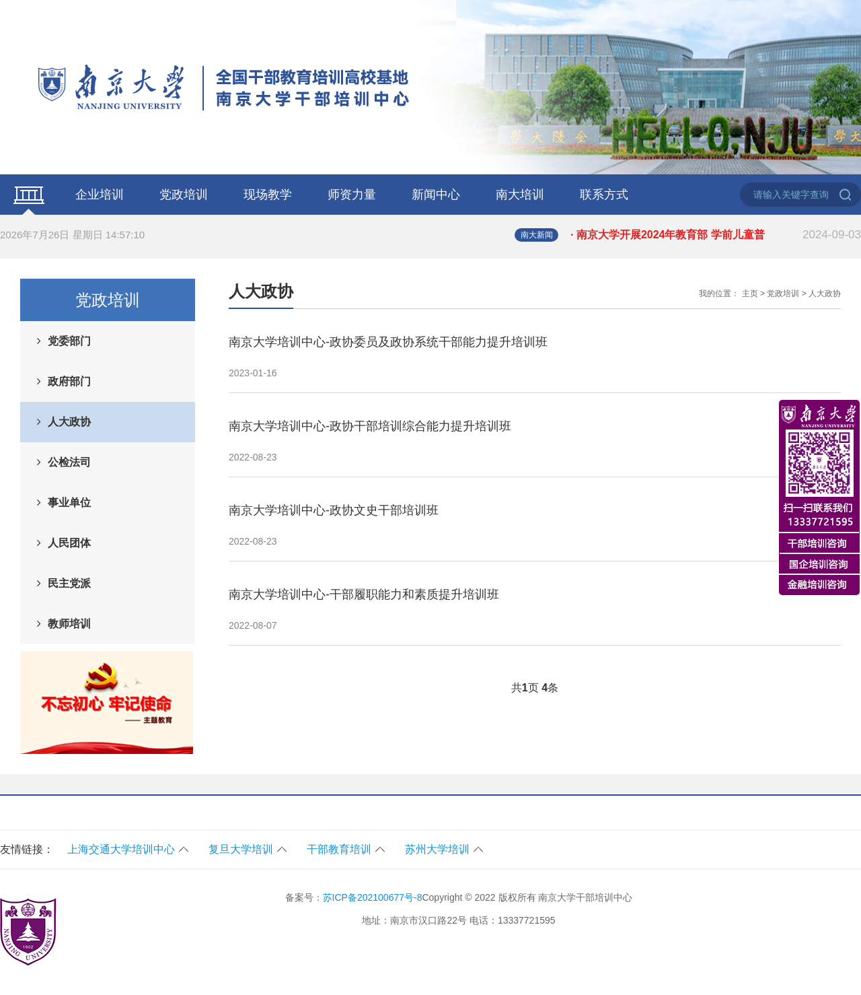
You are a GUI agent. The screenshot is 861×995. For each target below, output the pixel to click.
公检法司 (69, 462)
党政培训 (183, 194)
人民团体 (69, 543)
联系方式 (604, 194)
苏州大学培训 (437, 849)
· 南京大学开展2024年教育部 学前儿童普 (715, 235)
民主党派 (69, 583)
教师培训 (69, 623)
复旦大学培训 (241, 849)
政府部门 (69, 381)
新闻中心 (436, 194)
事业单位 (69, 502)
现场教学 (268, 194)
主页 (750, 293)
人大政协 (69, 421)
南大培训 (520, 194)
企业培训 (99, 194)
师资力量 (352, 194)
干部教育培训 (339, 849)
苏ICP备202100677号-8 (372, 897)
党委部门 (69, 341)
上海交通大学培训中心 (121, 849)
